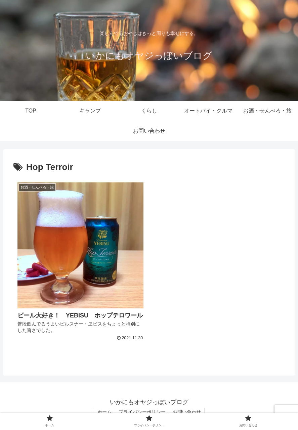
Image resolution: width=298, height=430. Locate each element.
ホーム (104, 412)
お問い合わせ (187, 412)
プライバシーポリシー (142, 412)
